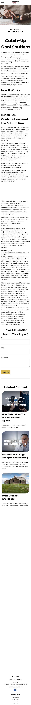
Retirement (15, 697)
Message (4, 357)
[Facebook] (15, 690)
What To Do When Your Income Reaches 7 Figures (14, 417)
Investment (15, 699)
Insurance (15, 703)
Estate (15, 701)
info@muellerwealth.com (15, 687)
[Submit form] (5, 372)
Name (3, 338)
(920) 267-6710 (17, 679)
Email (3, 347)
